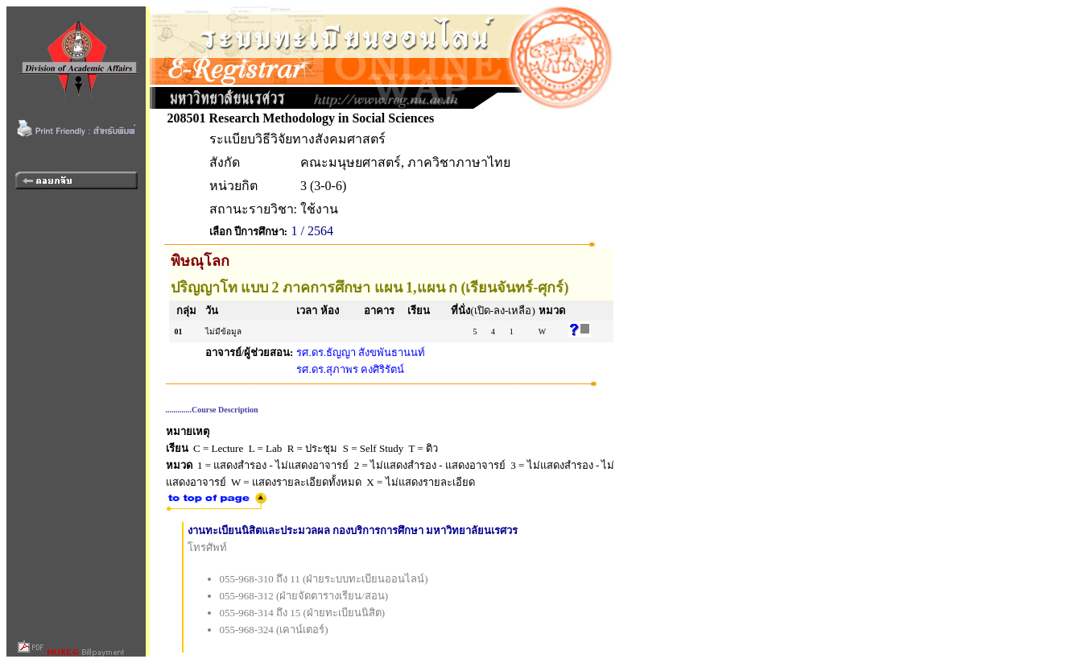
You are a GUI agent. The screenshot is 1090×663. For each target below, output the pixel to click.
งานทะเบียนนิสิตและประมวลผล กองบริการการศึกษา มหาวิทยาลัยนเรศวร (353, 530)
